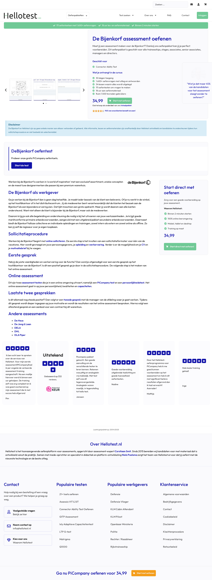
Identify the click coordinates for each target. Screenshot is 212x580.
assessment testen (32, 281)
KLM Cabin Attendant (122, 508)
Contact (185, 15)
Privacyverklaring (172, 538)
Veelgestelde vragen (24, 509)
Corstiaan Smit (123, 450)
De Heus (18, 319)
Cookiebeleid (170, 515)
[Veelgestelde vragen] (9, 511)
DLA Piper (20, 334)
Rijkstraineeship (119, 545)
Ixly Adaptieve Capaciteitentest (76, 523)
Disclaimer (169, 523)
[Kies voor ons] (9, 539)
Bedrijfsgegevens (172, 500)
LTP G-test (65, 530)
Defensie (115, 493)
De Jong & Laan (22, 323)
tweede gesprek (72, 299)
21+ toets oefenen (69, 493)
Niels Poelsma (129, 454)
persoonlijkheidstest (133, 281)
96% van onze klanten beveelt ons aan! (120, 111)
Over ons (150, 15)
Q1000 (63, 545)
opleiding (81, 244)
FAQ (169, 15)
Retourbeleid (170, 545)
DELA (17, 326)
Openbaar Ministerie (122, 523)
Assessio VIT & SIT (69, 500)
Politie (114, 530)
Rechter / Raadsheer (122, 538)
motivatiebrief (19, 247)
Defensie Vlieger (120, 500)
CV (143, 244)
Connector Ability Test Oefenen (76, 508)
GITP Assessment (68, 515)
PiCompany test (105, 281)
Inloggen (202, 15)
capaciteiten (84, 285)
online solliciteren (55, 240)
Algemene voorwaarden (176, 493)
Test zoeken (126, 15)
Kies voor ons (20, 538)
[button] (6, 90)
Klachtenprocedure (173, 530)
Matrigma (64, 538)
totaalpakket (126, 105)
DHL (16, 330)
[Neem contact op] (9, 525)
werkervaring (96, 244)
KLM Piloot (116, 515)
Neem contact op (22, 524)
